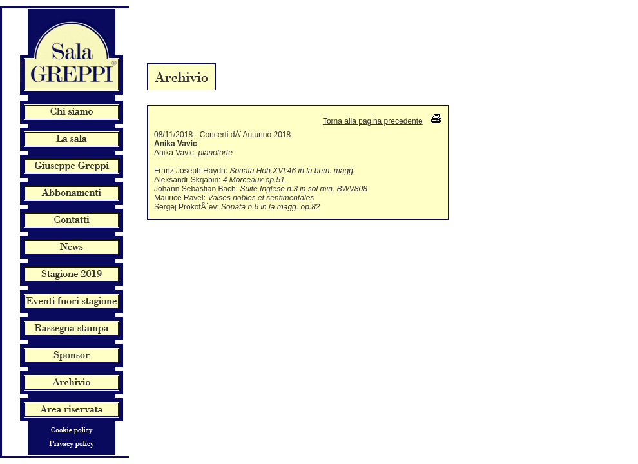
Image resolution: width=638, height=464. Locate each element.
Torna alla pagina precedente (373, 121)
